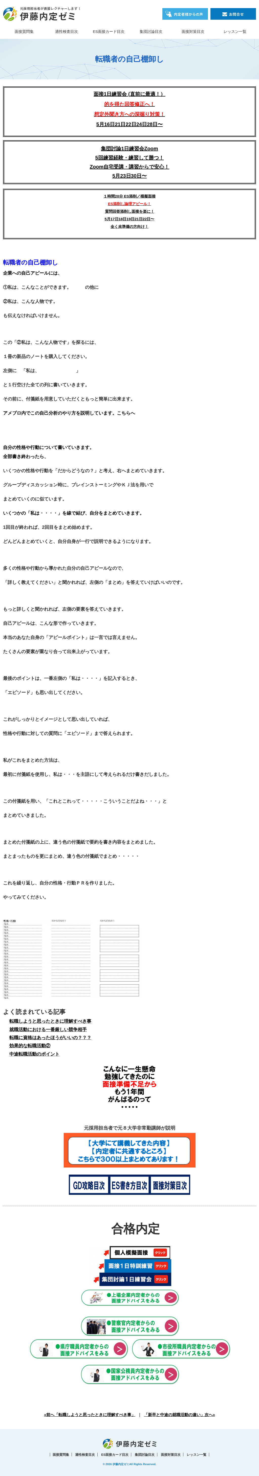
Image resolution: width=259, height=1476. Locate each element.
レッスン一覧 (235, 31)
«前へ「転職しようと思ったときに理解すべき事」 (89, 1415)
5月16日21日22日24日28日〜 (129, 124)
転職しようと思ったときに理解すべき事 (50, 1021)
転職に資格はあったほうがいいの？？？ (50, 1037)
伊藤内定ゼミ (121, 1464)
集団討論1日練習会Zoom (129, 148)
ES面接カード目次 (108, 31)
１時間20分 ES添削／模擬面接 (129, 196)
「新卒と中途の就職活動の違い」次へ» (179, 1415)
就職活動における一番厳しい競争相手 (48, 1029)
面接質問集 (24, 31)
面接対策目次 (193, 31)
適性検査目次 (66, 31)
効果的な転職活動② (29, 1045)
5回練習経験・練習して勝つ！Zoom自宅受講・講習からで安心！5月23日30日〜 (129, 167)
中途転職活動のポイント (34, 1054)
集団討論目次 (151, 31)
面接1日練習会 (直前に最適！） (129, 104)
